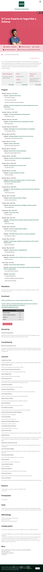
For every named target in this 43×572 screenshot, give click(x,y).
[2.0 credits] (35, 47)
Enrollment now (7, 324)
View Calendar (11, 84)
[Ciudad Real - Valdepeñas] (10, 47)
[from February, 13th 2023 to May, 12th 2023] (29, 50)
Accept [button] (37, 568)
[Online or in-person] (24, 47)
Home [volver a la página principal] (2, 55)
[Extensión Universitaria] (9, 50)
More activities (24, 84)
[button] (30, 58)
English (40, 12)
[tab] (21, 5)
